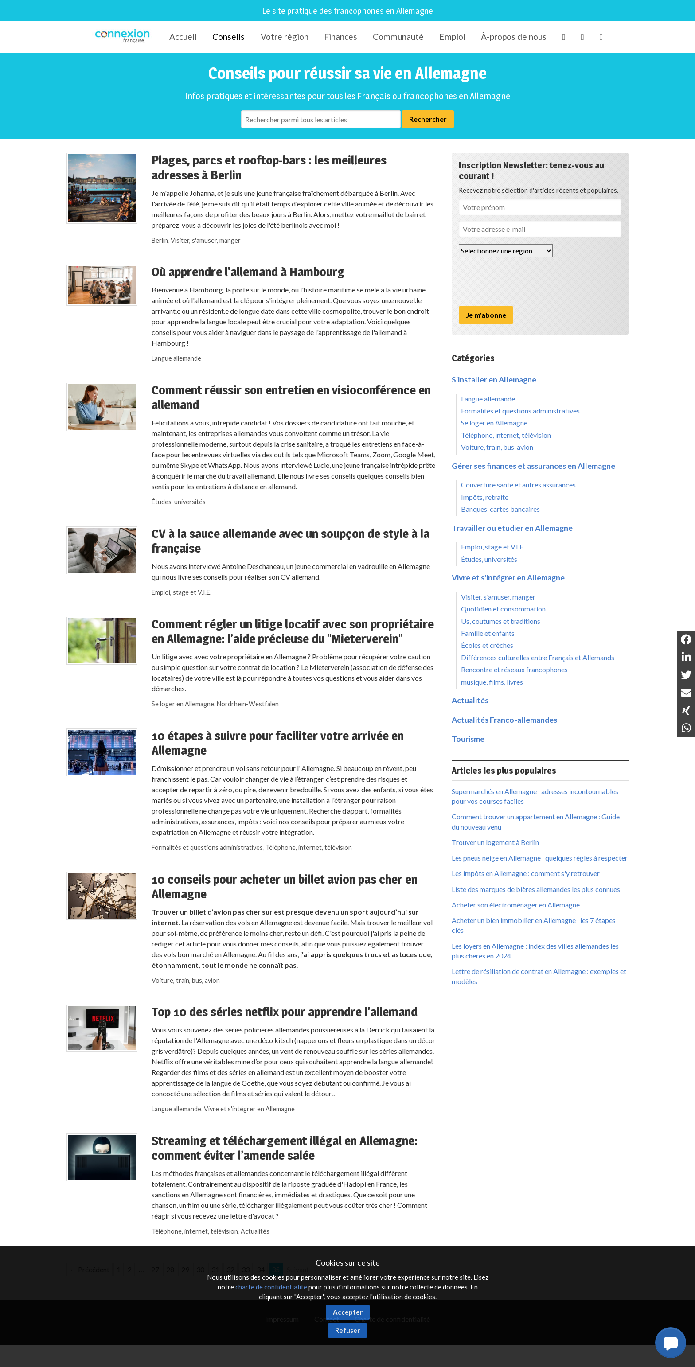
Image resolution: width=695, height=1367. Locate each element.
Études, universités (179, 502)
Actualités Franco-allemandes (504, 719)
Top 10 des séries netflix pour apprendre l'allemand (285, 1011)
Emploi (452, 36)
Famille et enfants (488, 633)
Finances (340, 36)
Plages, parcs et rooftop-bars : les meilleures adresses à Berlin (269, 167)
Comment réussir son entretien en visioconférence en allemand (291, 397)
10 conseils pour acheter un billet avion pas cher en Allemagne (285, 887)
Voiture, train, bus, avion (186, 980)
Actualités (255, 1231)
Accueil (183, 36)
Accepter (348, 1312)
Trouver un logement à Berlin (495, 842)
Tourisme (468, 739)
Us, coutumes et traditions (500, 621)
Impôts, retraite (484, 497)
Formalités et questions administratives (207, 847)
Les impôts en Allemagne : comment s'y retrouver (526, 873)
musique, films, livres (492, 682)
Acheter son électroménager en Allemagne (516, 904)
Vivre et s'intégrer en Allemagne (249, 1109)
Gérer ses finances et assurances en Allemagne (533, 466)
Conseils (228, 36)
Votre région (284, 36)
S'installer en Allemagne (494, 379)
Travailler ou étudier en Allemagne (512, 528)
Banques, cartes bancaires (500, 509)
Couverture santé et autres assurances (518, 484)
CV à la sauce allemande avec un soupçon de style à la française (290, 541)
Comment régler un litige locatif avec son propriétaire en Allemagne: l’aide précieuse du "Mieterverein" (293, 631)
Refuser (347, 1330)
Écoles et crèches (487, 645)
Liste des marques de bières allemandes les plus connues (536, 889)
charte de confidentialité (271, 1287)
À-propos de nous (514, 36)
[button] (670, 1342)
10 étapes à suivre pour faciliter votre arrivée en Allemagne (278, 743)
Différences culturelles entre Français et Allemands (537, 657)
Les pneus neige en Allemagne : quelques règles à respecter (540, 857)
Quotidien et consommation (503, 608)
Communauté (398, 36)
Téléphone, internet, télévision (309, 847)
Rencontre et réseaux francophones (514, 669)
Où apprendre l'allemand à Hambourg (248, 271)
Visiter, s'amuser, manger (206, 240)
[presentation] (526, 282)
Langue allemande (176, 358)
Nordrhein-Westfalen (248, 704)
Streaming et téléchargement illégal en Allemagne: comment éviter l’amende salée (285, 1148)
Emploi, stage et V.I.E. (181, 592)
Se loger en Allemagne (183, 704)
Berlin (160, 240)
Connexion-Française (124, 37)
